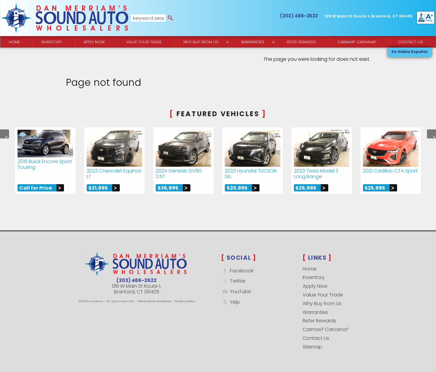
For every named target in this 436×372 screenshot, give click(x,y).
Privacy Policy (184, 301)
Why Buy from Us (322, 303)
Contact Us (316, 338)
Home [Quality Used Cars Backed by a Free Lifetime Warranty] (14, 42)
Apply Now (315, 286)
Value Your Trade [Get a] (143, 42)
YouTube (236, 291)
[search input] (148, 18)
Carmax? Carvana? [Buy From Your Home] (357, 42)
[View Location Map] (368, 16)
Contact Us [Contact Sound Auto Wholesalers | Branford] (410, 42)
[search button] (170, 18)
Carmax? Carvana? (325, 329)
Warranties (252, 42)
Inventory (51, 42)
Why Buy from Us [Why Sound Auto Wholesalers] (200, 42)
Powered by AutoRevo (154, 301)
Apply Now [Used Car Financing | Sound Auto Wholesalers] (94, 42)
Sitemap (312, 346)
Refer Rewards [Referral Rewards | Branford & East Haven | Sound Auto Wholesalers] (301, 42)
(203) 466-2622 (136, 280)
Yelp (230, 302)
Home (310, 268)
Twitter (233, 281)
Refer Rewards (319, 320)
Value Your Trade (323, 294)
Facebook (237, 270)
